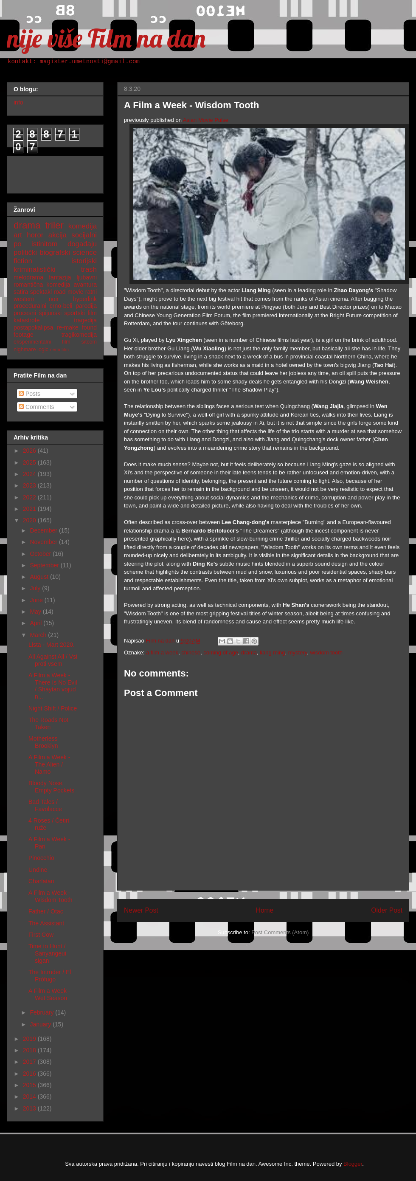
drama (249, 652)
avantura (85, 284)
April (36, 623)
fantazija (60, 277)
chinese (190, 652)
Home (265, 910)
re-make (68, 327)
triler (54, 225)
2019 (30, 1038)
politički (25, 252)
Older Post (386, 910)
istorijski (84, 261)
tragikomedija (79, 334)
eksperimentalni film (42, 342)
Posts (29, 393)
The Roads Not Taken (48, 723)
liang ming (272, 652)
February (42, 1012)
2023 (30, 485)
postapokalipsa (33, 327)
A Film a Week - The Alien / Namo (49, 764)
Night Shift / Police (52, 708)
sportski (75, 313)
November (44, 541)
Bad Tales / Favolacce (45, 805)
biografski (54, 252)
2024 (30, 474)
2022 (30, 497)
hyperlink (85, 299)
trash (89, 269)
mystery (297, 652)
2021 (30, 508)
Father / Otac (45, 911)
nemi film (59, 349)
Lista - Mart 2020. (51, 644)
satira (21, 291)
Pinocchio (41, 857)
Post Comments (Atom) (280, 932)
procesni (25, 313)
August (40, 576)
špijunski (50, 313)
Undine (37, 869)
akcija (57, 235)
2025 (30, 462)
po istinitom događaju (55, 244)
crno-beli (61, 305)
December (44, 530)
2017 (30, 1061)
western (24, 299)
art (18, 235)
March (39, 634)
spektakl (41, 291)
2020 (30, 520)
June (37, 600)
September (45, 565)
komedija (82, 226)
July (36, 588)
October (41, 553)
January (41, 1024)
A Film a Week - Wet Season (49, 994)
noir (54, 299)
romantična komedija (42, 284)
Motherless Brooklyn (43, 742)
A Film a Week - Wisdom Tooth (50, 896)
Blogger (352, 1164)
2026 (30, 450)
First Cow (40, 934)
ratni (91, 291)
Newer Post (141, 910)
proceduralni (30, 305)
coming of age (220, 652)
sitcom (89, 342)
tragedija (85, 320)
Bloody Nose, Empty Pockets (51, 787)
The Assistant (46, 923)
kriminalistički (35, 269)
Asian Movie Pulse (205, 120)
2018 (30, 1050)
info (18, 102)
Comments (36, 406)
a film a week (162, 652)
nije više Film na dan (106, 38)
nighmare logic (31, 349)
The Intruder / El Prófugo (49, 976)
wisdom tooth (326, 652)
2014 (30, 1096)
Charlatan (41, 881)
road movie (69, 291)
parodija (86, 305)
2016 (30, 1073)
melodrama (28, 277)
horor (35, 235)
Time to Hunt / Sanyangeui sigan (47, 953)
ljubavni (87, 277)
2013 (30, 1108)
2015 (30, 1085)
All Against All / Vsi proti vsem (52, 660)
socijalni (84, 235)
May (36, 611)
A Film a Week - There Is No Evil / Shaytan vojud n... (52, 686)
